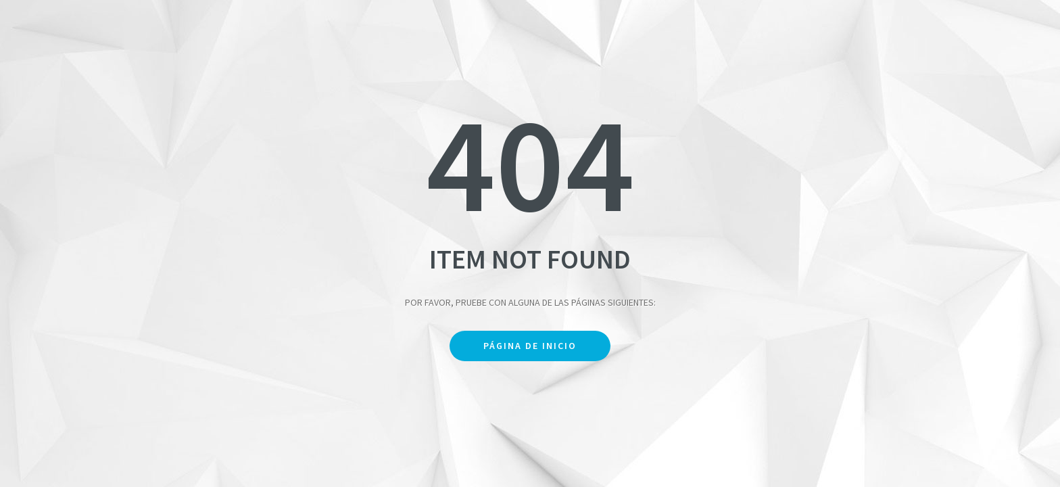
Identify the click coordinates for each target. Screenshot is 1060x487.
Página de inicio (530, 346)
